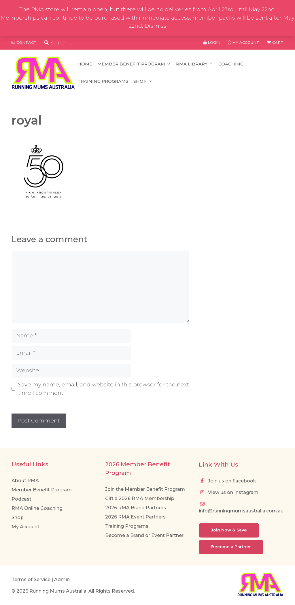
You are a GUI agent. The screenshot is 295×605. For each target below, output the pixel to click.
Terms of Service (31, 579)
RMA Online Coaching (37, 508)
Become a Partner (231, 546)
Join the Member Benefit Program (145, 489)
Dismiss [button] (156, 25)
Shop (142, 81)
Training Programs (102, 81)
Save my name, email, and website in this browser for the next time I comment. (103, 388)
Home (84, 64)
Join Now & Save (229, 530)
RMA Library (194, 64)
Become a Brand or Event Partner (144, 535)
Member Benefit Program (134, 64)
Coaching (230, 64)
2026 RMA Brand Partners (135, 507)
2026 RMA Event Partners (135, 517)
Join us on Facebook (227, 481)
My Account (25, 526)
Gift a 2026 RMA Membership (139, 498)
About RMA (25, 480)
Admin (62, 579)
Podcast (21, 499)
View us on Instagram (228, 492)
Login (211, 42)
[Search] (46, 43)
